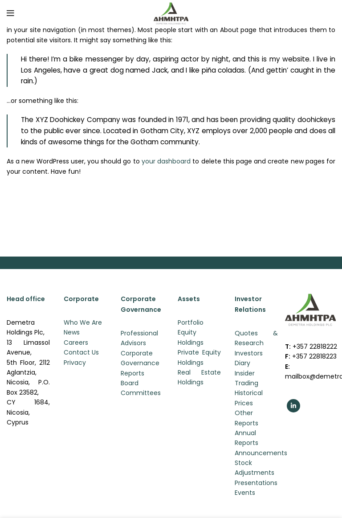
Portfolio (191, 322)
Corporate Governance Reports (140, 363)
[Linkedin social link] (293, 405)
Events (245, 492)
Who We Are (83, 322)
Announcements (261, 453)
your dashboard (166, 161)
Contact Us (81, 352)
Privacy (75, 362)
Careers (76, 342)
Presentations (256, 482)
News (72, 332)
